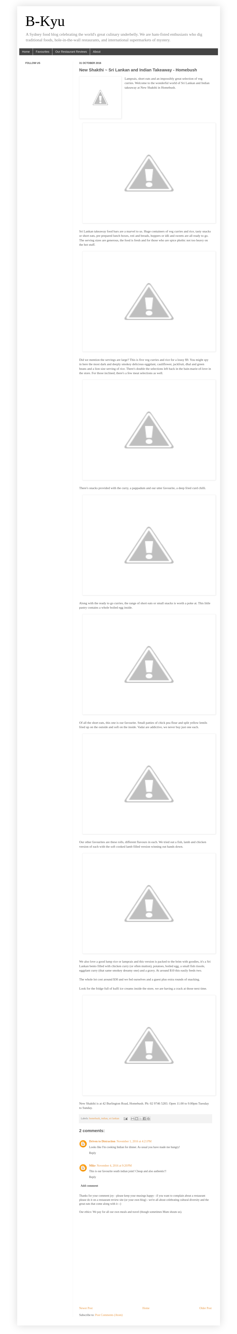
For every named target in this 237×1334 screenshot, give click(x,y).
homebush (94, 1118)
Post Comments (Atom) (109, 1315)
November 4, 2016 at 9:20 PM (114, 1165)
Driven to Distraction (102, 1141)
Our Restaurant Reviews (71, 51)
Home (26, 51)
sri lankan (114, 1118)
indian (104, 1118)
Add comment (89, 1185)
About (97, 51)
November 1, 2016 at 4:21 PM (134, 1141)
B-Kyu (45, 21)
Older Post (205, 1308)
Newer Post (86, 1308)
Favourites (42, 51)
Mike (92, 1165)
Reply (92, 1153)
